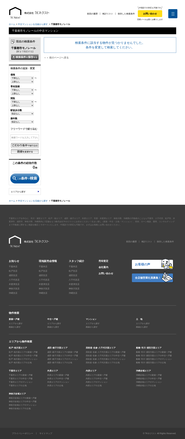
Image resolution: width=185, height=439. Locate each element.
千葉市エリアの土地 (18, 385)
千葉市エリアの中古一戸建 (21, 378)
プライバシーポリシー (22, 433)
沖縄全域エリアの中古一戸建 (149, 378)
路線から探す (15, 327)
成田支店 (13, 275)
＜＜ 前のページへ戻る (56, 57)
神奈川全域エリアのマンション (23, 405)
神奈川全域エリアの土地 (20, 408)
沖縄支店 (13, 293)
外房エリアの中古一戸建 (58, 378)
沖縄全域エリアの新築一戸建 (149, 375)
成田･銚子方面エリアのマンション (62, 359)
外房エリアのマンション (58, 382)
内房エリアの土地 (94, 385)
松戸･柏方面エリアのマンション (23, 359)
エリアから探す (18, 191)
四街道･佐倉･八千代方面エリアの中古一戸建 (106, 355)
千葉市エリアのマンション (21, 382)
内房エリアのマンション (97, 382)
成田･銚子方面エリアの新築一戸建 (62, 352)
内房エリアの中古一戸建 (97, 378)
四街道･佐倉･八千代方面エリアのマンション (106, 359)
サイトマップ (45, 433)
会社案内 (103, 267)
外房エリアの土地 (55, 385)
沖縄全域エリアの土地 (146, 385)
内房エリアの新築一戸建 (97, 375)
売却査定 (103, 261)
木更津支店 (14, 284)
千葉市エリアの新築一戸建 (21, 375)
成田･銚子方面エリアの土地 (59, 362)
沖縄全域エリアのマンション (149, 382)
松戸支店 (13, 271)
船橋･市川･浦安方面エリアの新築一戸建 (154, 352)
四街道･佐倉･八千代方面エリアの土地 (103, 362)
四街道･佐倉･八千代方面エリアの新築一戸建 (106, 352)
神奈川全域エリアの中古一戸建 (23, 401)
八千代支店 (14, 280)
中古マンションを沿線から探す (33, 24)
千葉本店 (13, 266)
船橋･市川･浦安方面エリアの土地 (151, 362)
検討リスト (107, 14)
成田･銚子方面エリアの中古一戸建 (62, 355)
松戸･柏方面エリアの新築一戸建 (23, 352)
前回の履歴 (92, 14)
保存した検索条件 (126, 14)
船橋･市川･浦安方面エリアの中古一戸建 (154, 355)
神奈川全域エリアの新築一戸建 (23, 398)
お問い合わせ (150, 13)
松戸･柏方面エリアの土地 (20, 362)
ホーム (12, 24)
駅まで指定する (24, 51)
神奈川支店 (14, 288)
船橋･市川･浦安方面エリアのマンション (154, 359)
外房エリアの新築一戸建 (58, 375)
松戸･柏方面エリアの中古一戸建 (23, 355)
